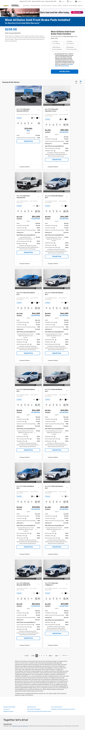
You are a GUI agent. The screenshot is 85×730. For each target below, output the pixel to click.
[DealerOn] (7, 724)
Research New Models (9, 707)
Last (57, 655)
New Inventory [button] (26, 5)
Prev (32, 655)
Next (51, 655)
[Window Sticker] (39, 123)
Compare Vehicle (24, 166)
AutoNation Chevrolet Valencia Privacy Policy (63, 709)
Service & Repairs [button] (73, 5)
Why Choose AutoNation (33, 709)
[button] (40, 96)
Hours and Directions (56, 707)
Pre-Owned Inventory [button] (35, 5)
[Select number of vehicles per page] (65, 655)
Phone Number (70, 47)
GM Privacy (25, 726)
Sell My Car (65, 5)
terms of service (65, 65)
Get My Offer (64, 71)
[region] (28, 137)
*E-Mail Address (56, 47)
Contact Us (6, 709)
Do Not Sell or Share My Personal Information (39, 711)
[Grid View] (75, 82)
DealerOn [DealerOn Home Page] (15, 726)
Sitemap (20, 726)
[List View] (80, 82)
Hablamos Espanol (8, 711)
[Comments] (64, 125)
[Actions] (38, 110)
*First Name (55, 41)
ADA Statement (31, 707)
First (26, 655)
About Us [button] (80, 5)
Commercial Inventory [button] (46, 5)
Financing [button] (54, 5)
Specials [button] (60, 5)
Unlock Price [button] (28, 141)
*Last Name (69, 41)
